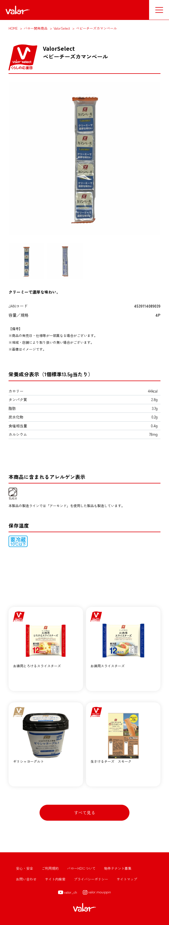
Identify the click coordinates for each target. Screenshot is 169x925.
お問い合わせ (26, 879)
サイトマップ (127, 879)
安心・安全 (24, 868)
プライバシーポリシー (91, 879)
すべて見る (84, 813)
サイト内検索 (55, 879)
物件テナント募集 (117, 868)
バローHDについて (81, 868)
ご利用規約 (50, 868)
